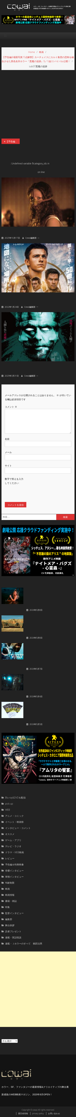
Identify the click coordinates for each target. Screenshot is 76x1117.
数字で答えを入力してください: (14, 481)
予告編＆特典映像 (14, 864)
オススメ (9, 834)
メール (8, 452)
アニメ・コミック (14, 815)
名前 (7, 438)
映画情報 (9, 894)
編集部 (8, 919)
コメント (11, 406)
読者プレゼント (13, 931)
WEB (7, 809)
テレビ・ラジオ (13, 846)
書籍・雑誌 (11, 901)
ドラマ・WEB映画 (14, 852)
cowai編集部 (30, 238)
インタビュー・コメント (18, 828)
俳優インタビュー (14, 870)
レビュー (9, 858)
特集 (7, 907)
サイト (8, 465)
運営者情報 (23, 1113)
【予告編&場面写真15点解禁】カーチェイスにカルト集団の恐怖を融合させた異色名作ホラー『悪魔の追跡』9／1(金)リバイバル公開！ (13, 141)
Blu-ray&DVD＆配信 (15, 797)
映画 (7, 888)
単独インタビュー (14, 876)
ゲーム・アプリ (13, 840)
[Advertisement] (38, 989)
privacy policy (38, 1113)
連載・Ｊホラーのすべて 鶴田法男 (23, 943)
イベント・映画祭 (14, 821)
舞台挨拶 (9, 925)
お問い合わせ (54, 1113)
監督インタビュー (14, 913)
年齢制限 (9, 882)
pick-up (9, 803)
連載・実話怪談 (13, 937)
